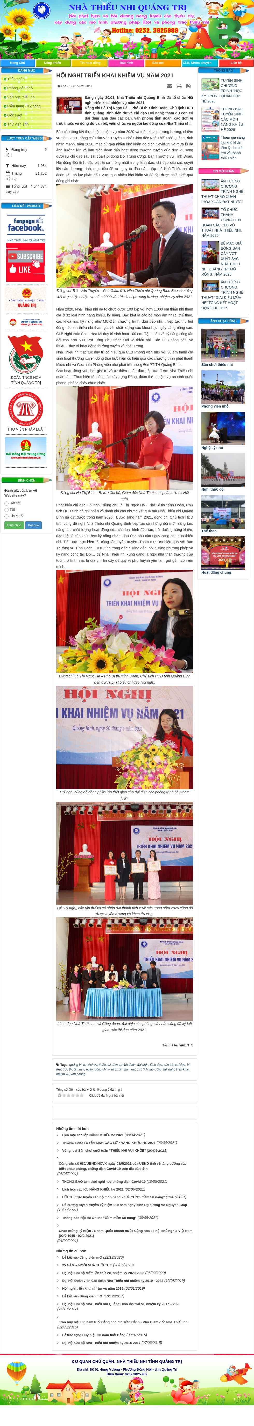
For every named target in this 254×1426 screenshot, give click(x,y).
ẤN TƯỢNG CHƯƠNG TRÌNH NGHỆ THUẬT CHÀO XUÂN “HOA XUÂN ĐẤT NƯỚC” (222, 191)
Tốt (9, 509)
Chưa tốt (14, 516)
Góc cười (14, 115)
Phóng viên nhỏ (20, 88)
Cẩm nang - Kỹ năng (24, 106)
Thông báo (16, 79)
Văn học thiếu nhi (21, 97)
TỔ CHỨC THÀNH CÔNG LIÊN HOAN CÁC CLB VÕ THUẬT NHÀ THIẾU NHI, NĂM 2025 (221, 223)
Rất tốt (12, 503)
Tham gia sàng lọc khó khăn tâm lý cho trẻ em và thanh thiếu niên (233, 147)
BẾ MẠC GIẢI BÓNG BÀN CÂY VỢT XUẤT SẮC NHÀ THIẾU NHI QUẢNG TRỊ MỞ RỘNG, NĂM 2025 (222, 258)
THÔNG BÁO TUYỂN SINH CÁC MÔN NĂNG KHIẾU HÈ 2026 (232, 119)
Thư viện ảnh (18, 124)
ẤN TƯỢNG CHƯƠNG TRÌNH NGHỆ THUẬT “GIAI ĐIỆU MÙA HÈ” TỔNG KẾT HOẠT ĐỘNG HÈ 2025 (222, 295)
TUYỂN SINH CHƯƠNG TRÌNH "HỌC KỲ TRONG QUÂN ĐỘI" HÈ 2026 (221, 90)
